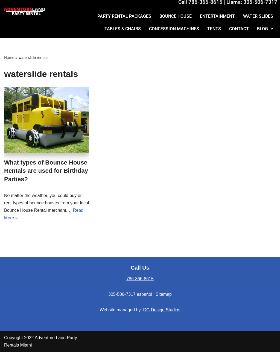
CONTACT (239, 28)
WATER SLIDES (258, 16)
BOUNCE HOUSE (175, 16)
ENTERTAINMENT (217, 16)
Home (9, 57)
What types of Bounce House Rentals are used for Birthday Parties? (46, 171)
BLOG (265, 28)
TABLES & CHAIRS (122, 28)
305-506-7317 (122, 294)
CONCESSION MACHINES (174, 28)
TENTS (214, 28)
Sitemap (164, 294)
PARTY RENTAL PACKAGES (124, 16)
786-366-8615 (140, 278)
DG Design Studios (161, 310)
